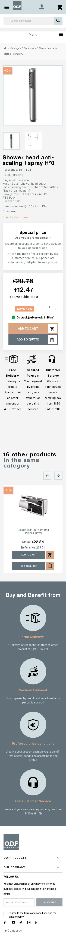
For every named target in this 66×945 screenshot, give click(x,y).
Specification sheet (16, 217)
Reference (28, 547)
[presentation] (47, 476)
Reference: (10, 169)
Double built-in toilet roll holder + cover (33, 531)
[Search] (33, 21)
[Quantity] (49, 307)
